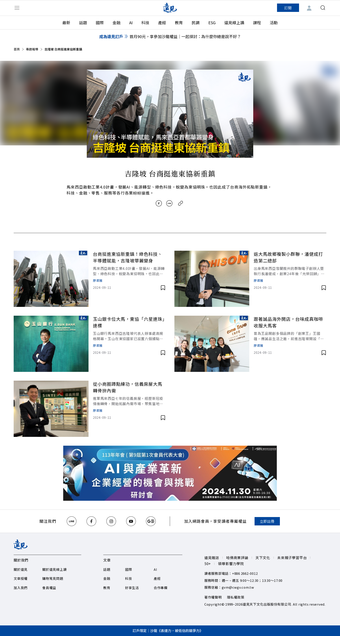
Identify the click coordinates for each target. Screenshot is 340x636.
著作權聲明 (213, 597)
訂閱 (288, 7)
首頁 (19, 49)
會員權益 (49, 587)
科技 (145, 22)
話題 (83, 22)
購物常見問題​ (52, 578)
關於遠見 (21, 569)
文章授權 (21, 578)
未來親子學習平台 (292, 557)
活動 (274, 22)
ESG (212, 22)
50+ (207, 563)
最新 (66, 22)
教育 (179, 22)
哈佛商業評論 (237, 557)
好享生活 (132, 587)
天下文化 (262, 557)
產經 (162, 22)
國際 (100, 22)
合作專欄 (161, 587)
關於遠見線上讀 (54, 569)
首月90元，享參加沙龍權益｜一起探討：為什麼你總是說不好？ (185, 36)
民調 (196, 22)
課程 (257, 22)
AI (131, 22)
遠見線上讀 (234, 22)
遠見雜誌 (211, 557)
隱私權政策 (235, 597)
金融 (116, 22)
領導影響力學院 (231, 563)
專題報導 (34, 49)
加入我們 (21, 587)
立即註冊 (267, 521)
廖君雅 (98, 280)
